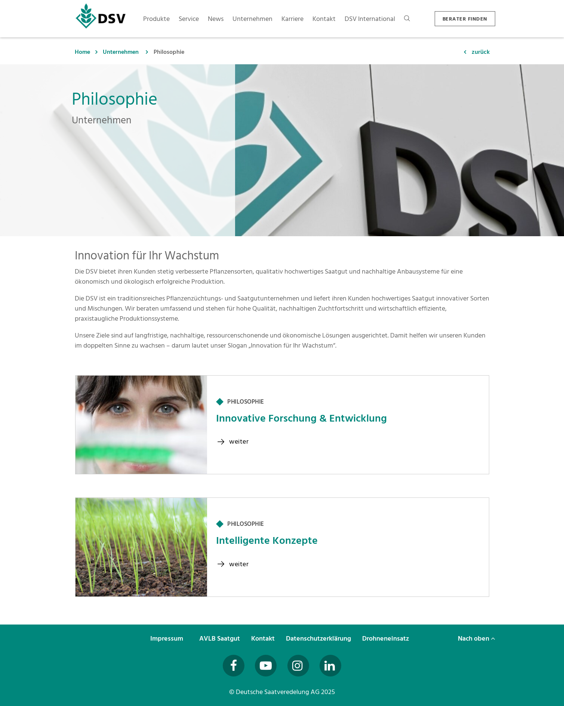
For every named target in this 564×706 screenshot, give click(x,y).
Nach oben (476, 638)
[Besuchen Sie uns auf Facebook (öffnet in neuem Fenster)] (233, 665)
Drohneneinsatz (386, 638)
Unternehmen (121, 52)
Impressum (167, 638)
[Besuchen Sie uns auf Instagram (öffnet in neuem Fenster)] (298, 665)
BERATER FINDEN (465, 19)
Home (82, 52)
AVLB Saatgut (220, 638)
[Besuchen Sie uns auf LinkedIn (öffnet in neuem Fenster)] (330, 665)
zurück (481, 52)
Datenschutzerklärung (319, 638)
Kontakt (263, 638)
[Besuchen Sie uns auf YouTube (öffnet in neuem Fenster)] (266, 665)
